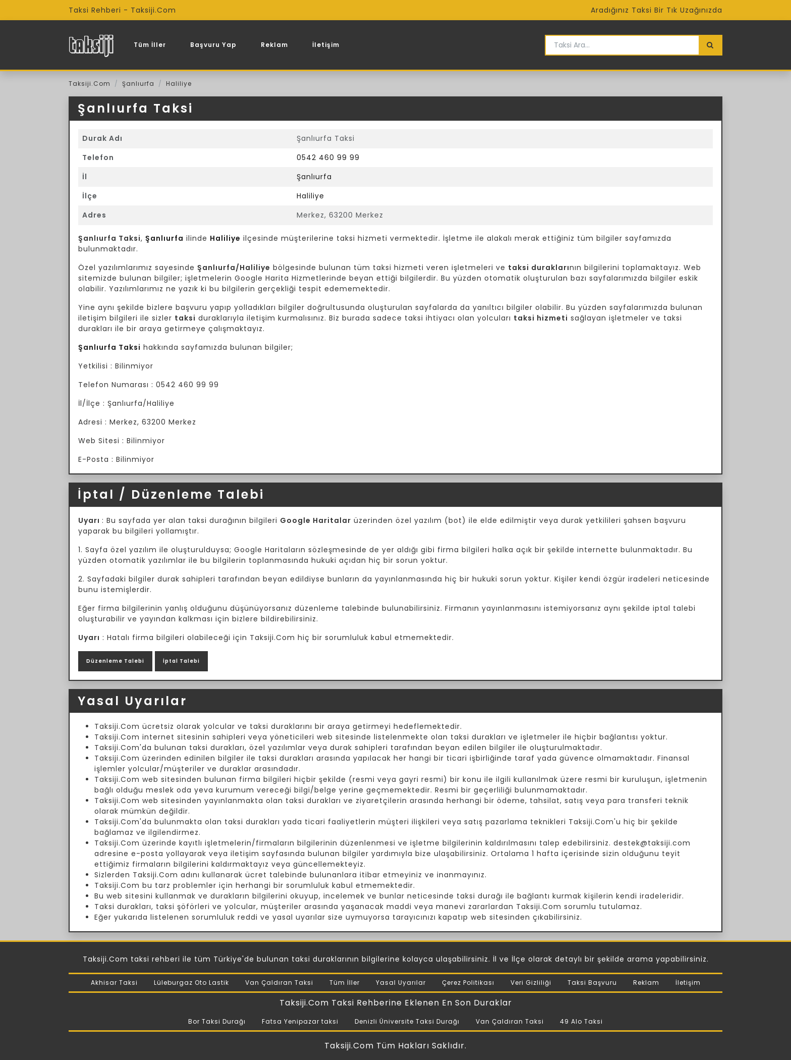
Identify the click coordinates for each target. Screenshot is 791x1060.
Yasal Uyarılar (401, 982)
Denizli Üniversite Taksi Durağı (407, 1021)
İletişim (326, 44)
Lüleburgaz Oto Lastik (191, 982)
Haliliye (179, 83)
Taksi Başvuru (592, 982)
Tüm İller (150, 44)
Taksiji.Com (89, 83)
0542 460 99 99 (328, 157)
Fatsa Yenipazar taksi (300, 1021)
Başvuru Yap (213, 44)
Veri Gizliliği (531, 982)
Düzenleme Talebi (115, 661)
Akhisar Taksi (114, 982)
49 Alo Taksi (581, 1021)
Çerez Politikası (468, 982)
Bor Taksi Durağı (217, 1021)
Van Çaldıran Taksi (279, 982)
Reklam (274, 44)
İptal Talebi (181, 661)
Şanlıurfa (138, 83)
